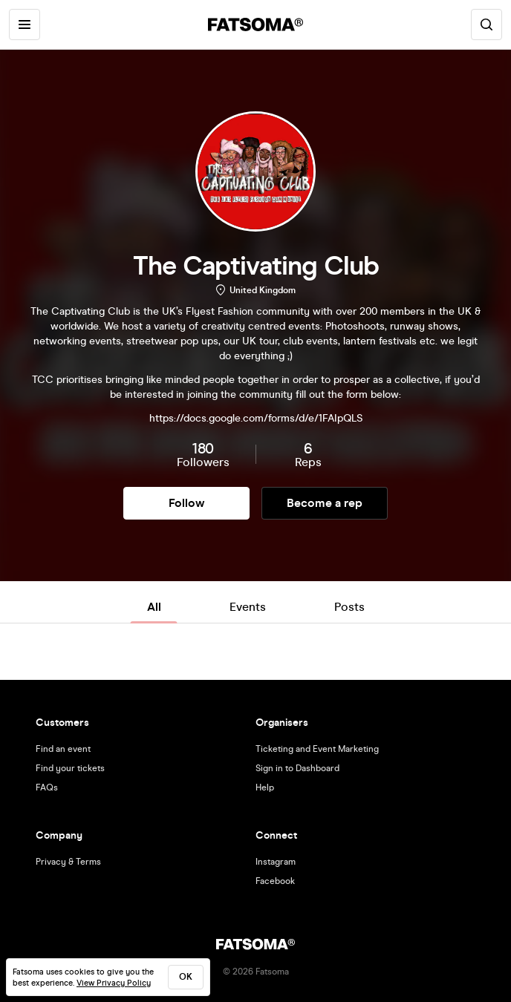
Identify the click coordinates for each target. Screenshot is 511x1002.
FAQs (47, 787)
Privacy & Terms (68, 862)
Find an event (63, 749)
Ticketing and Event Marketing (317, 749)
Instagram (276, 862)
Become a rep (324, 503)
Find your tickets (70, 768)
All (154, 607)
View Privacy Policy (114, 983)
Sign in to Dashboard (297, 768)
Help (265, 787)
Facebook (275, 881)
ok (185, 977)
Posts (349, 607)
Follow (186, 503)
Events (248, 607)
